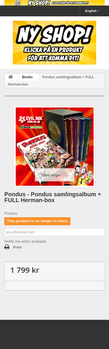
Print (17, 247)
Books (27, 77)
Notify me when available (25, 241)
